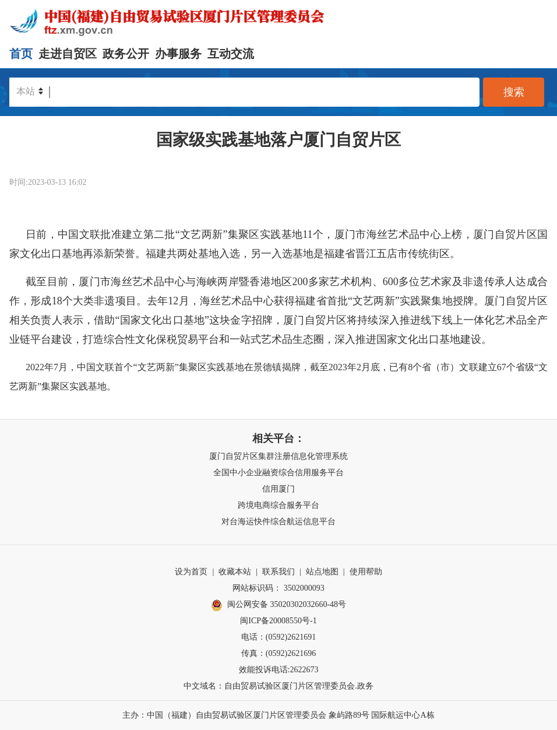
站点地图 (322, 571)
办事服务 (178, 53)
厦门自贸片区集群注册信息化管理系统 (278, 456)
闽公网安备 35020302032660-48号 (278, 605)
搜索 (513, 92)
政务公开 (126, 53)
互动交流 (230, 53)
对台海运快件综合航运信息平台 (278, 521)
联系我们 (278, 571)
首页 (21, 53)
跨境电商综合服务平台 (278, 505)
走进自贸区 (67, 53)
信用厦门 (278, 489)
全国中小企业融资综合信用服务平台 (278, 472)
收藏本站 (234, 571)
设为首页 (191, 571)
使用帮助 (366, 571)
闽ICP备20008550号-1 (278, 620)
